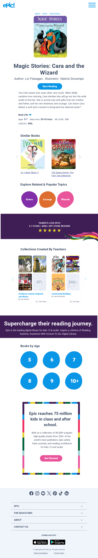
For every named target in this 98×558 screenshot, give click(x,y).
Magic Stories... (55, 13)
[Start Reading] (50, 86)
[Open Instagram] (37, 493)
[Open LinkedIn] (67, 493)
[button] (32, 279)
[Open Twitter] (49, 493)
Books (45, 13)
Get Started (51, 458)
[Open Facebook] (31, 493)
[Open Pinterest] (55, 493)
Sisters (37, 13)
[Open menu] (92, 6)
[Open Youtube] (43, 493)
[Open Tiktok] (61, 493)
